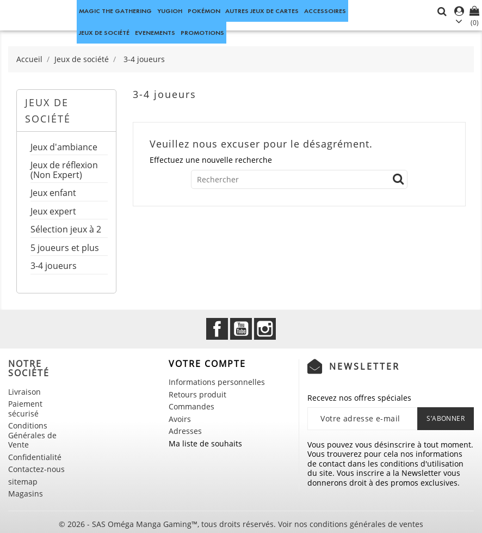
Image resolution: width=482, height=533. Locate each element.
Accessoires (325, 11)
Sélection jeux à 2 (65, 230)
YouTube (241, 329)
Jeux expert (53, 212)
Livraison (24, 392)
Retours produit (197, 394)
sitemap (23, 481)
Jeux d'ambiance (63, 148)
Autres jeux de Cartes (262, 11)
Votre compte (207, 364)
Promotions (202, 32)
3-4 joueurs (53, 266)
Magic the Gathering (115, 11)
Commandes (191, 406)
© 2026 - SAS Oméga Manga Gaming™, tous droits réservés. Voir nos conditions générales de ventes (241, 524)
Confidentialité (34, 457)
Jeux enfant (53, 193)
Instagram (265, 329)
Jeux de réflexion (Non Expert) (64, 171)
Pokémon (204, 11)
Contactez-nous (36, 469)
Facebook (217, 329)
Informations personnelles (217, 382)
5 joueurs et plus (64, 248)
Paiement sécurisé (25, 409)
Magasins (25, 493)
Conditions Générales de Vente (32, 435)
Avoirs (180, 419)
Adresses (185, 431)
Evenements (155, 32)
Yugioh (169, 11)
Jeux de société (104, 32)
